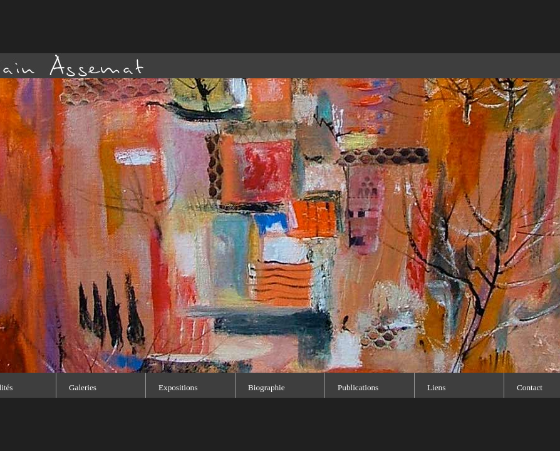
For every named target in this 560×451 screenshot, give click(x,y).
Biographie (266, 387)
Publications (358, 387)
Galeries (82, 387)
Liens (436, 387)
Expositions (177, 387)
